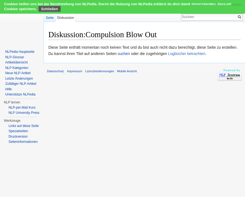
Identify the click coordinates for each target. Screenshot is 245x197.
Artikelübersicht (16, 62)
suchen (124, 53)
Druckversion (18, 136)
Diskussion (65, 18)
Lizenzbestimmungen (99, 71)
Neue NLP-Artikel (18, 73)
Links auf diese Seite (23, 126)
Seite (50, 18)
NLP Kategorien (16, 68)
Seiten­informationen (23, 142)
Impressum (74, 71)
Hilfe (8, 89)
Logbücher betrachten (186, 53)
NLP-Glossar (14, 57)
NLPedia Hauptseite (19, 52)
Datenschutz (55, 71)
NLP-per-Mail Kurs (22, 107)
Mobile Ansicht (127, 71)
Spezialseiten (18, 131)
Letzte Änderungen (19, 78)
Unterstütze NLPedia (20, 94)
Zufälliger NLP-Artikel (20, 84)
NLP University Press (23, 113)
